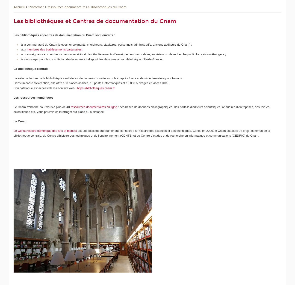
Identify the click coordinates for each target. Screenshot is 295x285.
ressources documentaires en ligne (94, 107)
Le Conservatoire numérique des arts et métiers (45, 130)
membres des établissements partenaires (54, 49)
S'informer (36, 7)
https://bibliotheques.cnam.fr (96, 88)
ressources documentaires (67, 7)
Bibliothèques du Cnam (109, 7)
